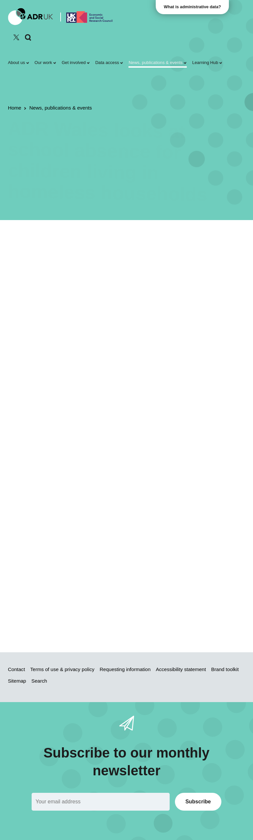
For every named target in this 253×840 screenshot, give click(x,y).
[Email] (101, 802)
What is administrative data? (192, 6)
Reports (48, 254)
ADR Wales (118, 254)
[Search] (28, 37)
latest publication (128, 292)
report (184, 336)
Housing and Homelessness (69, 319)
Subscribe (198, 801)
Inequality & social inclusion (73, 263)
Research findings (81, 254)
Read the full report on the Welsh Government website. (76, 597)
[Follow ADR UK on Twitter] (16, 37)
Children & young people (164, 254)
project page (138, 611)
